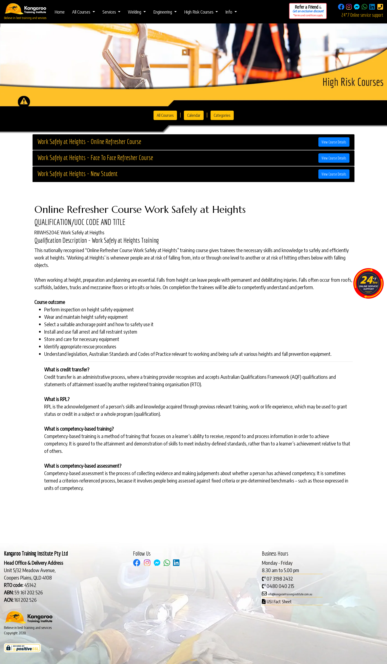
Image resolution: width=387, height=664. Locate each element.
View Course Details (334, 142)
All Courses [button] (81, 12)
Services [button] (109, 12)
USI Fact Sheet (279, 601)
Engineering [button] (163, 12)
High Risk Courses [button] (199, 12)
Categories (222, 115)
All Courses (165, 115)
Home (60, 12)
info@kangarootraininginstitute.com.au (290, 594)
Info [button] (229, 12)
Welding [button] (135, 12)
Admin (193, 660)
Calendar (193, 115)
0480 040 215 (280, 586)
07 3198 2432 (280, 578)
